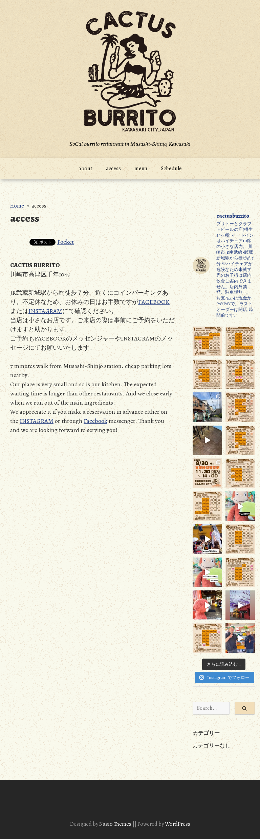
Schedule (171, 168)
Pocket (65, 242)
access (113, 168)
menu (140, 168)
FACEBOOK (154, 302)
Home (17, 206)
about (85, 168)
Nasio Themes (115, 824)
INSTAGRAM (45, 311)
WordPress (177, 824)
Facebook (95, 421)
